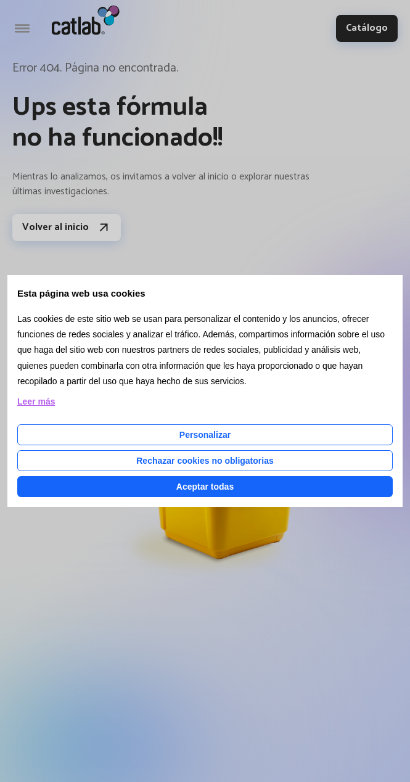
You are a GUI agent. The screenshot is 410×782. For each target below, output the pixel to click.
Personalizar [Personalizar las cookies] (205, 435)
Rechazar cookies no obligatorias (205, 461)
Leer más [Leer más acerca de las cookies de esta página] (36, 401)
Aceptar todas (205, 487)
